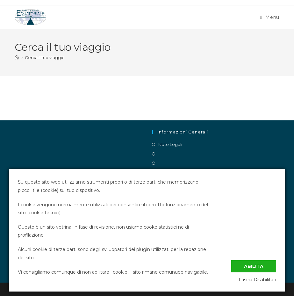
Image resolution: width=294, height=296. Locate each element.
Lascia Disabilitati (257, 280)
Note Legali (170, 144)
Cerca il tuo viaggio (45, 57)
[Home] (17, 57)
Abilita (253, 266)
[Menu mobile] (269, 17)
